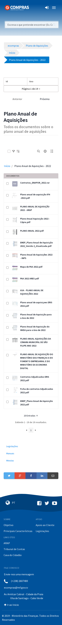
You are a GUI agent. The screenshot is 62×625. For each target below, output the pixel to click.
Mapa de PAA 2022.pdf (31, 266)
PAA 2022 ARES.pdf (29, 278)
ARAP (7, 543)
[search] (38, 151)
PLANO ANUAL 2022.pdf (32, 230)
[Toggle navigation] (33, 7)
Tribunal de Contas (14, 549)
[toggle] (13, 151)
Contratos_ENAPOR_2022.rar (35, 182)
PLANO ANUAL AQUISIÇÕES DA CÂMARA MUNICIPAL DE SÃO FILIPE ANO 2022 (35, 342)
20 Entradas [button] (31, 415)
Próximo (45, 99)
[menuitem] (31, 446)
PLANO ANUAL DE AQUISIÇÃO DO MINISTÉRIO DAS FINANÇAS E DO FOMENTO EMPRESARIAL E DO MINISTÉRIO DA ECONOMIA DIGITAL (36, 361)
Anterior (17, 99)
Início (7, 166)
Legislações (42, 531)
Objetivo (8, 525)
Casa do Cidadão (13, 555)
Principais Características (18, 531)
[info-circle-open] (45, 151)
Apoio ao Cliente (45, 525)
